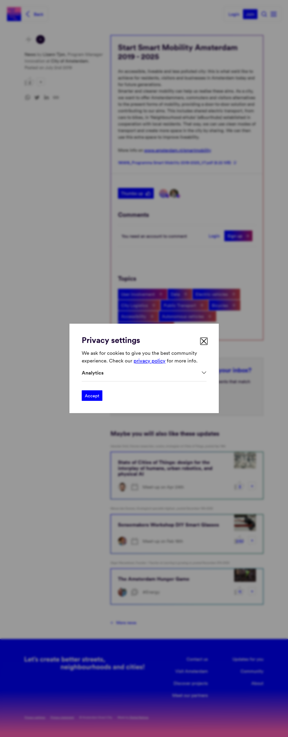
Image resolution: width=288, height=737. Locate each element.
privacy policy (149, 360)
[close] (203, 341)
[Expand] (144, 372)
